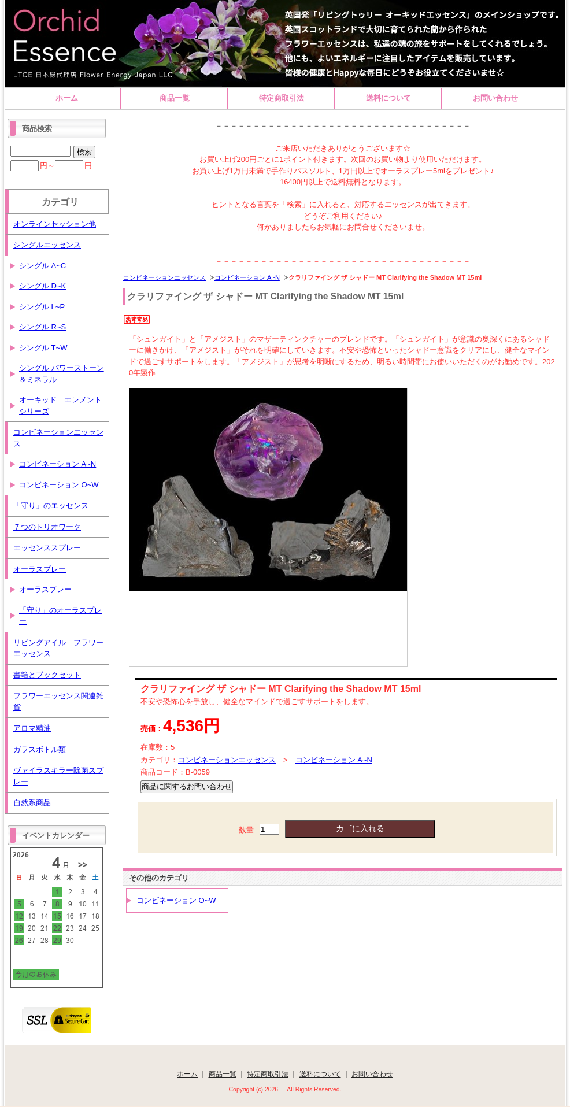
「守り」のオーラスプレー (60, 616)
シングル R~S (42, 327)
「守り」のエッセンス (50, 505)
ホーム (66, 98)
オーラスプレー (39, 569)
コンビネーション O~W (176, 900)
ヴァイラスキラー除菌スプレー (58, 776)
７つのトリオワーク (47, 527)
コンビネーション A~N (247, 277)
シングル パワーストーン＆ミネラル (61, 374)
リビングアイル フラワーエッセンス (58, 648)
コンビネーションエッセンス (164, 277)
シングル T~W (43, 347)
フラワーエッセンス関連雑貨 (58, 701)
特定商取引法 (281, 98)
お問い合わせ (495, 98)
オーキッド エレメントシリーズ (60, 405)
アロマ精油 (32, 728)
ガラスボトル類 (39, 749)
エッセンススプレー (47, 547)
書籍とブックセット (47, 675)
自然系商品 (32, 802)
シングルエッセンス (47, 244)
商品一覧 (175, 98)
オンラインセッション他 (54, 224)
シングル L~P (42, 306)
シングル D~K (42, 286)
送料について (388, 98)
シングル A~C (42, 265)
